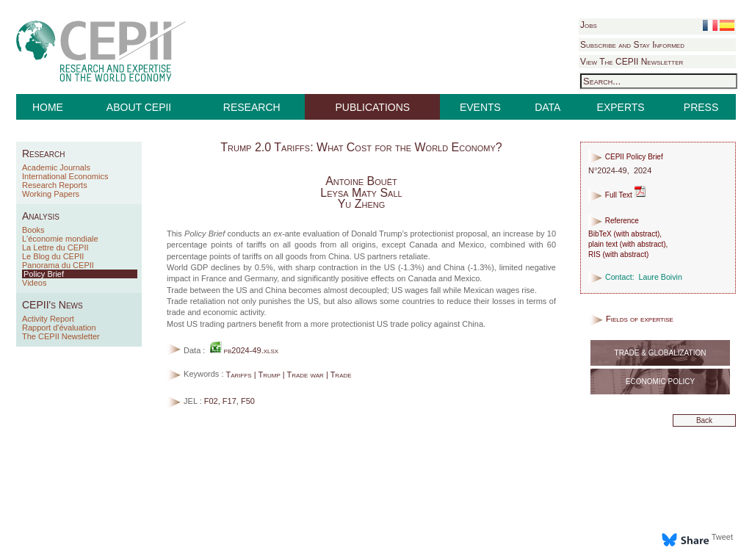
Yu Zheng (362, 204)
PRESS (701, 107)
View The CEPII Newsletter (631, 62)
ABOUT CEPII (138, 107)
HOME (47, 107)
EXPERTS (621, 107)
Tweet (722, 536)
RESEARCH (252, 107)
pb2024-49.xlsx (244, 350)
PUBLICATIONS (373, 107)
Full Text (617, 195)
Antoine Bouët (361, 181)
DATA (547, 107)
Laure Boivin (660, 276)
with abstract (636, 234)
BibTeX (600, 234)
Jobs (588, 25)
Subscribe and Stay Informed (632, 45)
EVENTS (480, 107)
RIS (594, 254)
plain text (603, 244)
